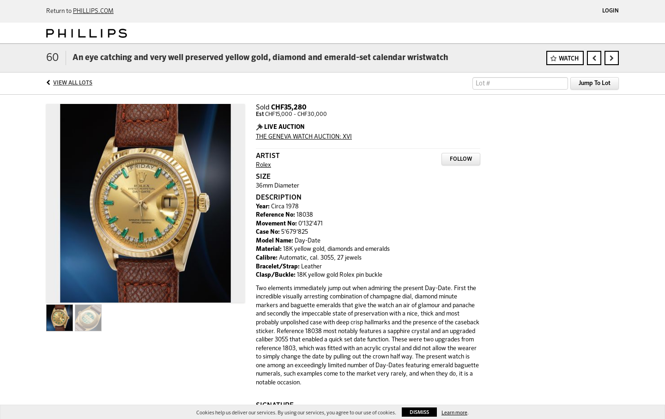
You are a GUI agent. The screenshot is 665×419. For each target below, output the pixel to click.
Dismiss (419, 412)
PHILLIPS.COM (93, 11)
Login (610, 11)
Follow (461, 159)
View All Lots (72, 83)
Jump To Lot (595, 83)
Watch (569, 59)
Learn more (454, 412)
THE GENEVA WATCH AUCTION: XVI (304, 137)
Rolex (263, 165)
